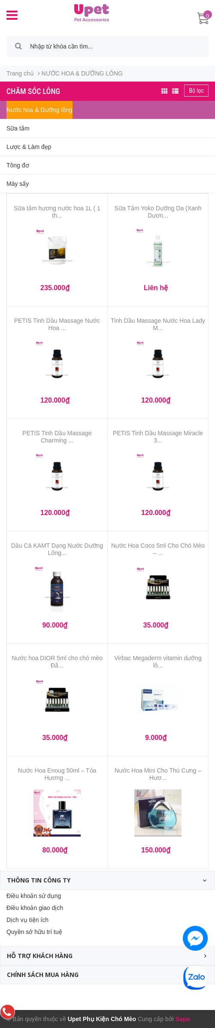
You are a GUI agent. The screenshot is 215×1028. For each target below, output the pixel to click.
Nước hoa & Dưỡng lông (39, 109)
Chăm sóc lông (33, 91)
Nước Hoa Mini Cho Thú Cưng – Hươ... (158, 774)
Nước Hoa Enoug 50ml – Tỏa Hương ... (57, 774)
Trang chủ (20, 73)
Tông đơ (17, 165)
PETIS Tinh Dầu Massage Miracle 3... (158, 437)
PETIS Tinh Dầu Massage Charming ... (56, 437)
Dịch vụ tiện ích (27, 919)
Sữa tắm (18, 128)
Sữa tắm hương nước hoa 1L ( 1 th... (57, 212)
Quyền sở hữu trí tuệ (34, 931)
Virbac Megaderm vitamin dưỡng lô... (158, 662)
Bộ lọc (196, 90)
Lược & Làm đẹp (28, 146)
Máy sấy (17, 183)
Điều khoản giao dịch (34, 907)
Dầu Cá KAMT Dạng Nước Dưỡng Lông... (57, 549)
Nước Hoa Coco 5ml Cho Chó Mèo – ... (158, 549)
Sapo (183, 1019)
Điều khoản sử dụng (33, 895)
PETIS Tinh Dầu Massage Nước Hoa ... (57, 324)
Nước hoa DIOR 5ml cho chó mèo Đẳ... (57, 662)
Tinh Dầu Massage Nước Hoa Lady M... (158, 324)
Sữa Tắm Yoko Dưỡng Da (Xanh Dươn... (158, 212)
